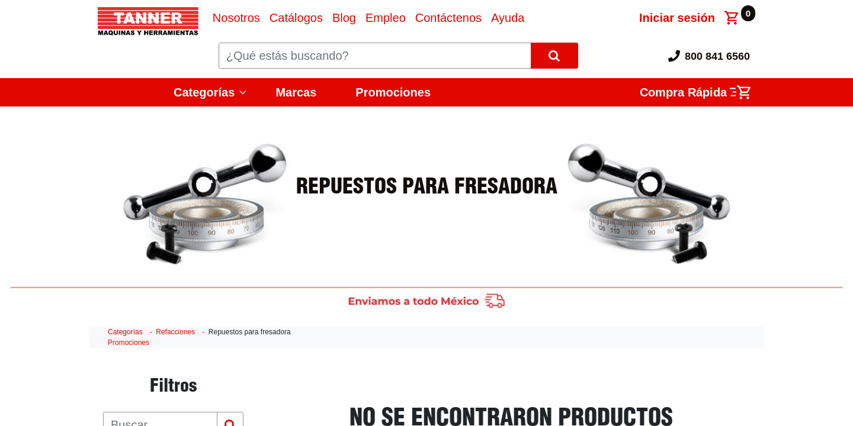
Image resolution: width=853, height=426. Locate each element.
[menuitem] (236, 17)
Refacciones (175, 332)
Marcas (295, 92)
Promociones (393, 92)
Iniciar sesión (677, 17)
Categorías (204, 92)
